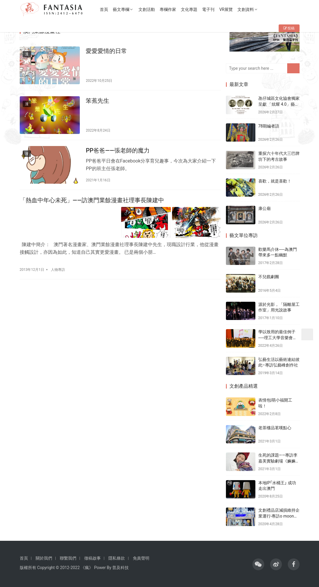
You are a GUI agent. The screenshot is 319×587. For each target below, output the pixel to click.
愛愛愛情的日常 (105, 50)
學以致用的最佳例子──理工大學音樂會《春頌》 (276, 337)
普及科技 (120, 567)
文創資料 (247, 9)
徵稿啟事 (92, 558)
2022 (75, 567)
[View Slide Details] (264, 40)
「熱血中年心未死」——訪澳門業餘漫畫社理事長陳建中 (92, 198)
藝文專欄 (123, 9)
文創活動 (148, 9)
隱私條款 (116, 558)
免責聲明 (141, 558)
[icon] (258, 564)
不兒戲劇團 (268, 276)
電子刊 (210, 9)
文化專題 (191, 9)
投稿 (289, 28)
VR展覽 (227, 9)
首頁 (106, 9)
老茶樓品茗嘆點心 (274, 427)
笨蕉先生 (96, 100)
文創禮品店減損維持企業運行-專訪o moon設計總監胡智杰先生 (279, 516)
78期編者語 (269, 126)
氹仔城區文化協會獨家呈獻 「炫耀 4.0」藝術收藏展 (279, 104)
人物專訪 (58, 266)
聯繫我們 (68, 558)
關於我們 (44, 558)
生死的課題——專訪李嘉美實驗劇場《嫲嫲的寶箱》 (279, 461)
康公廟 (264, 208)
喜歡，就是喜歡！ (274, 181)
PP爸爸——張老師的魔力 (116, 148)
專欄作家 (169, 9)
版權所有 (28, 567)
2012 (64, 567)
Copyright (46, 567)
